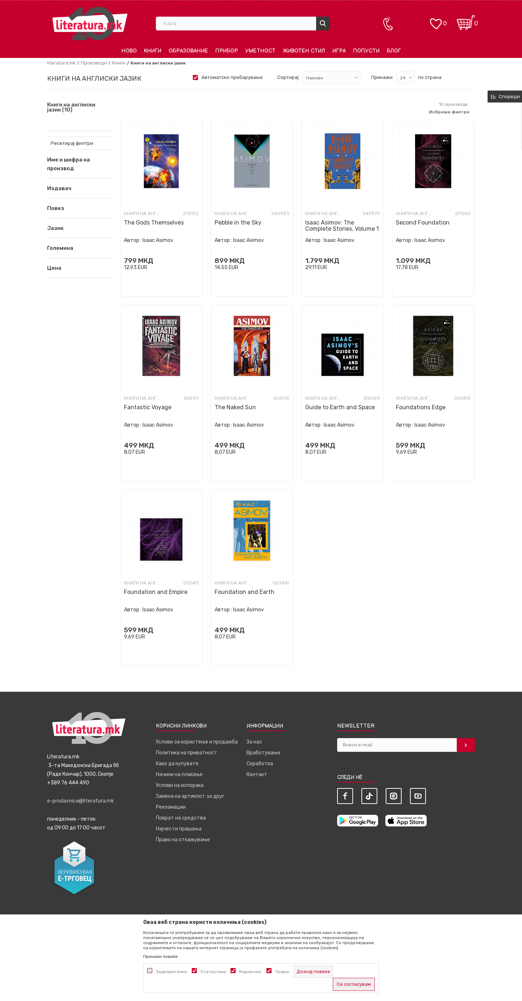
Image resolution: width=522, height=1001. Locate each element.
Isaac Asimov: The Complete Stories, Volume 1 (342, 225)
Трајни (282, 971)
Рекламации (171, 807)
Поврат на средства (181, 818)
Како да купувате (177, 764)
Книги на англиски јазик (71, 107)
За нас (254, 742)
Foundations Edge (421, 407)
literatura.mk (61, 63)
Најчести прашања (179, 829)
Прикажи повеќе (160, 956)
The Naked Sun (235, 407)
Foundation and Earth (244, 592)
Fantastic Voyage (147, 407)
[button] (79, 188)
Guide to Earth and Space (340, 407)
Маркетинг (250, 971)
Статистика (213, 971)
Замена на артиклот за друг (190, 796)
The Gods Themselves (154, 222)
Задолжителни (171, 971)
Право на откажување (183, 840)
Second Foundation (423, 222)
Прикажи (382, 77)
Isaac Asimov (157, 240)
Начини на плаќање (179, 774)
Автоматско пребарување (232, 77)
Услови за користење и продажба (197, 742)
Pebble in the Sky (238, 222)
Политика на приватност (186, 753)
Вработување (263, 753)
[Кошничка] (466, 20)
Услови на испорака (180, 785)
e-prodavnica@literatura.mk (80, 801)
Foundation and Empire (155, 592)
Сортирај (288, 77)
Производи (94, 63)
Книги (118, 63)
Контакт (256, 774)
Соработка (259, 764)
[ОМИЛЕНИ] (436, 20)
